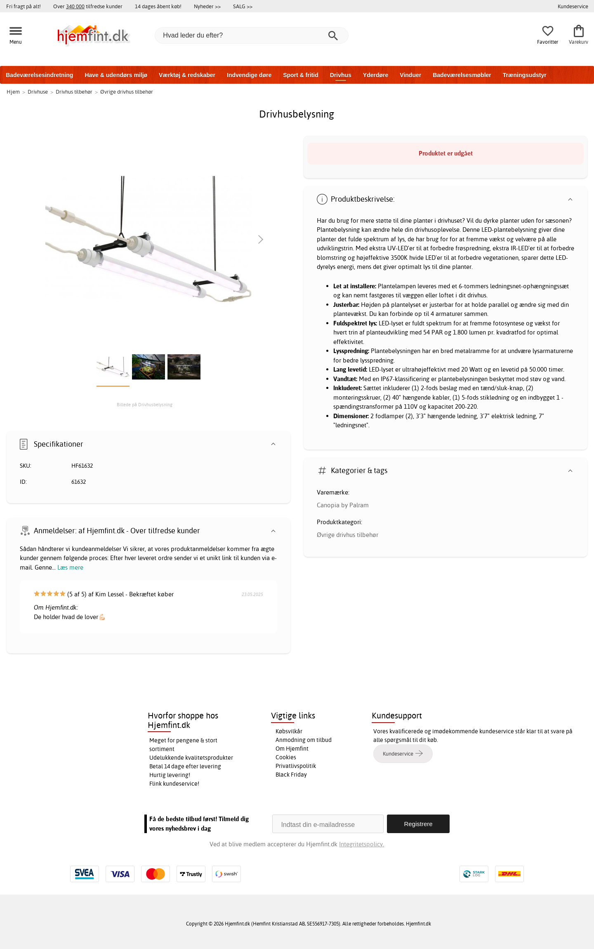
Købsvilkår (289, 731)
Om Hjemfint (292, 748)
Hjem (13, 91)
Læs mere (70, 567)
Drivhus (340, 75)
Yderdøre (375, 75)
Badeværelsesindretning (39, 75)
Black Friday (291, 774)
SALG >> (242, 6)
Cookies (286, 757)
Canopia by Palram (343, 505)
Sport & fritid (300, 75)
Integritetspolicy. (361, 844)
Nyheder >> (207, 6)
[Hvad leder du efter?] (252, 35)
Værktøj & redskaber (187, 75)
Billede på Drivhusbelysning (144, 404)
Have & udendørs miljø (116, 75)
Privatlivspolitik (296, 766)
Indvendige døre (249, 75)
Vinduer (410, 75)
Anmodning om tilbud (304, 740)
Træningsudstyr (525, 75)
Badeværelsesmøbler (462, 75)
